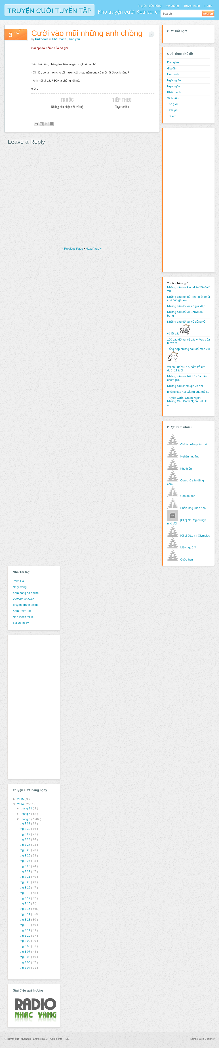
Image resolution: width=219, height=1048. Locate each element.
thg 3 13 (25, 919)
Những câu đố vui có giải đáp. (186, 306)
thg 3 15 (25, 908)
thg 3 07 (25, 951)
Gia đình (172, 68)
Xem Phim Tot (22, 610)
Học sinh (173, 74)
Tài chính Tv (21, 622)
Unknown (42, 39)
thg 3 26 (25, 850)
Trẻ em (171, 116)
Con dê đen (187, 496)
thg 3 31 (25, 823)
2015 (21, 799)
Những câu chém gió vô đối (185, 386)
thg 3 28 (25, 839)
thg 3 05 (25, 962)
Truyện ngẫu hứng (149, 5)
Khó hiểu (186, 468)
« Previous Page (73, 248)
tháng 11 (27, 808)
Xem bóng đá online (26, 593)
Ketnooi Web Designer (202, 1038)
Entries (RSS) (41, 1038)
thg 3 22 (25, 871)
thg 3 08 (25, 946)
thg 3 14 (25, 914)
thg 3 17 (25, 898)
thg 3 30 (25, 828)
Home (208, 5)
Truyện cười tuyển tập (49, 10)
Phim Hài (19, 581)
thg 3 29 (25, 834)
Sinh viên (173, 98)
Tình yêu (74, 39)
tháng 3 (26, 819)
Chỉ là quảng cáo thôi (194, 444)
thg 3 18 (25, 893)
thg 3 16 (25, 903)
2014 (21, 804)
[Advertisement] (185, 199)
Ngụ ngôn (173, 86)
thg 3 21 (25, 876)
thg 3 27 (25, 844)
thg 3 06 (25, 957)
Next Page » (94, 248)
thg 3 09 (25, 940)
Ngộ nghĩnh (174, 80)
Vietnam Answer (23, 599)
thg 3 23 (25, 866)
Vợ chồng (172, 5)
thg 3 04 (25, 967)
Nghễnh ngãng (189, 456)
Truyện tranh (191, 5)
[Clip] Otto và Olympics (195, 535)
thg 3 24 (25, 861)
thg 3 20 (25, 882)
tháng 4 (26, 813)
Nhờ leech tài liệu (24, 617)
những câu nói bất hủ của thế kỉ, (188, 391)
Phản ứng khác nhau (193, 508)
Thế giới (172, 104)
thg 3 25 (25, 855)
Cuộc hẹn (186, 559)
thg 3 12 (25, 925)
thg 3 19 (25, 887)
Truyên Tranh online (25, 604)
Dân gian (173, 62)
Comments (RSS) (59, 1038)
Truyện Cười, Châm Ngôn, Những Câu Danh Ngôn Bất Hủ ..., (187, 401)
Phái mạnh (59, 39)
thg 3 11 (25, 930)
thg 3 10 (25, 935)
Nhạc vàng (20, 587)
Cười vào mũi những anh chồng (87, 33)
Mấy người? (188, 547)
